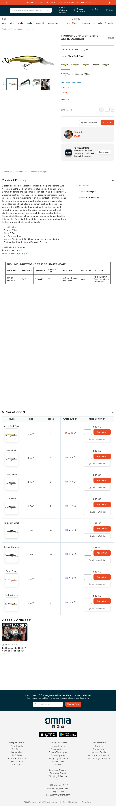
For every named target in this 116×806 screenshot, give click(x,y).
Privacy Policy (86, 802)
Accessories (53, 23)
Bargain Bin (16, 752)
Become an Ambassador (99, 755)
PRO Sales (17, 755)
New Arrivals (17, 746)
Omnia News (99, 749)
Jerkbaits (29, 29)
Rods (20, 23)
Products (6, 29)
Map (75, 23)
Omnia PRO (58, 764)
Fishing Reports (58, 746)
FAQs (58, 779)
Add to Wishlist (89, 122)
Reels (29, 23)
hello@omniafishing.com (58, 795)
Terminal (40, 23)
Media (109, 23)
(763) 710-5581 (58, 791)
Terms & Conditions (70, 802)
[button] (58, 180)
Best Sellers (17, 749)
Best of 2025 (17, 761)
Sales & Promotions (17, 758)
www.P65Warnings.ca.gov (14, 253)
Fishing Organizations (58, 758)
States (86, 23)
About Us (99, 746)
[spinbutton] (88, 432)
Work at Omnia (99, 752)
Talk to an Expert (58, 773)
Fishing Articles (58, 749)
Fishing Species (58, 755)
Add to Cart (107, 122)
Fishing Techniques (58, 752)
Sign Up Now (81, 704)
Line (12, 23)
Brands (97, 23)
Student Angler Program (99, 758)
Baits (4, 23)
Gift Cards (17, 764)
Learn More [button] (104, 152)
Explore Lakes (57, 761)
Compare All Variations (71, 82)
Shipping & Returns (58, 776)
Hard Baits (17, 29)
